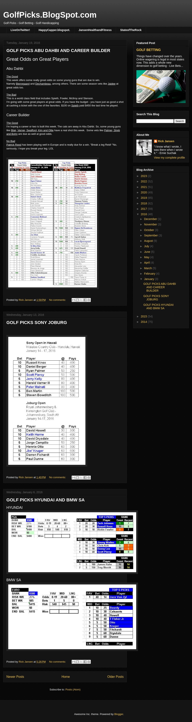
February (150, 273)
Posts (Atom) (72, 689)
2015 (144, 316)
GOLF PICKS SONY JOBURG (36, 322)
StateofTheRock (131, 30)
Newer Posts (15, 676)
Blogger (118, 714)
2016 (144, 214)
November (151, 224)
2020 (144, 192)
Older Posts (115, 676)
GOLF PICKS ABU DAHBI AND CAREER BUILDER (58, 50)
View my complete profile (169, 157)
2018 (144, 203)
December (151, 219)
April (147, 262)
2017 (144, 208)
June (147, 251)
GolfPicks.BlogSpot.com (50, 14)
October (149, 230)
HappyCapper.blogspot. (54, 30)
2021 (144, 187)
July (147, 246)
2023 (144, 176)
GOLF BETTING (148, 50)
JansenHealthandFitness (95, 30)
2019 (144, 197)
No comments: (58, 299)
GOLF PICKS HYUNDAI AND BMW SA (45, 499)
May (147, 257)
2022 (144, 181)
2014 (144, 321)
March (148, 268)
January (149, 279)
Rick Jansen (166, 141)
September (151, 235)
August (148, 240)
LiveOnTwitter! (20, 30)
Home (66, 676)
